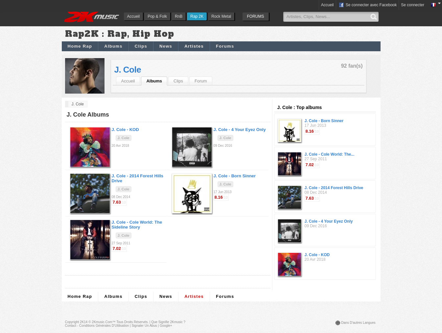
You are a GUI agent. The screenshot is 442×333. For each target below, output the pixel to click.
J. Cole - (125, 129)
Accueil (133, 16)
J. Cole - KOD (317, 255)
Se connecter (412, 5)
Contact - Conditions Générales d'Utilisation (97, 325)
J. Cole (127, 70)
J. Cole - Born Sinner (324, 121)
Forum (201, 80)
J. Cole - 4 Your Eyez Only (329, 221)
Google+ (166, 325)
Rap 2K (196, 16)
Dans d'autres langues (358, 322)
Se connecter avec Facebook (367, 5)
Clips (141, 46)
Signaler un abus (144, 325)
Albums (113, 46)
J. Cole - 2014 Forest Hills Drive (334, 188)
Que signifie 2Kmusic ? (168, 322)
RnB (178, 16)
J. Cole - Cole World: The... (330, 154)
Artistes (194, 46)
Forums (225, 46)
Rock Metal (221, 16)
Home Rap (80, 46)
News (165, 46)
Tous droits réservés (132, 322)
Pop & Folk (157, 16)
